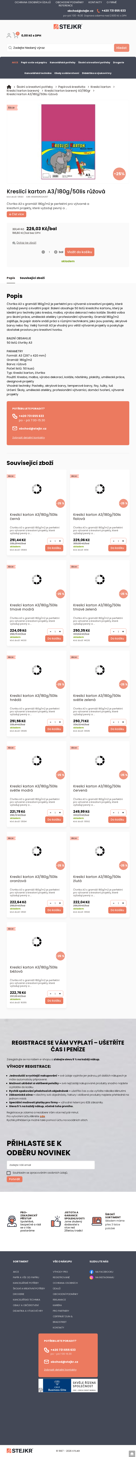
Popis (11, 278)
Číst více (16, 214)
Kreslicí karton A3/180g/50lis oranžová (34, 879)
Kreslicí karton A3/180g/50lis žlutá (97, 879)
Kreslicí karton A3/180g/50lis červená (97, 788)
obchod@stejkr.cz (32, 429)
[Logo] (68, 27)
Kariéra (57, 1305)
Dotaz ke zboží (26, 243)
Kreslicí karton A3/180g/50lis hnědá (34, 698)
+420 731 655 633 (31, 416)
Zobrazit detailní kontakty (28, 438)
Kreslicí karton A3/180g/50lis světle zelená (97, 698)
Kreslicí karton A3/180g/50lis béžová (34, 969)
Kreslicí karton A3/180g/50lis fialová (97, 517)
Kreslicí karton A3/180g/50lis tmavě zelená (97, 607)
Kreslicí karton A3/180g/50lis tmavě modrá (34, 607)
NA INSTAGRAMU (104, 1277)
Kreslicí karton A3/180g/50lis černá (34, 517)
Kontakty (58, 1327)
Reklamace (59, 1299)
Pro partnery (61, 1311)
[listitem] (117, 1225)
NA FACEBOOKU (104, 1272)
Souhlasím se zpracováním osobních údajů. (40, 1173)
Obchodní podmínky (65, 1294)
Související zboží (32, 278)
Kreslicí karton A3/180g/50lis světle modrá (34, 788)
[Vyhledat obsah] (121, 48)
